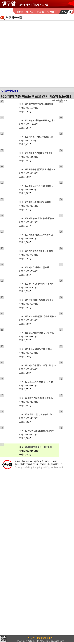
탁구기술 (40, 12)
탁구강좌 (29, 12)
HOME (19, 12)
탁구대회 (50, 12)
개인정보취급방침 (55, 464)
